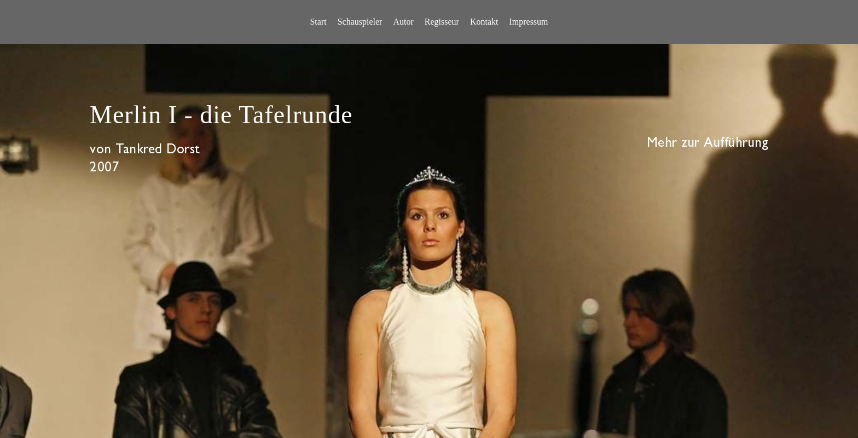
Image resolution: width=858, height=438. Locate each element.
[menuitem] (318, 22)
